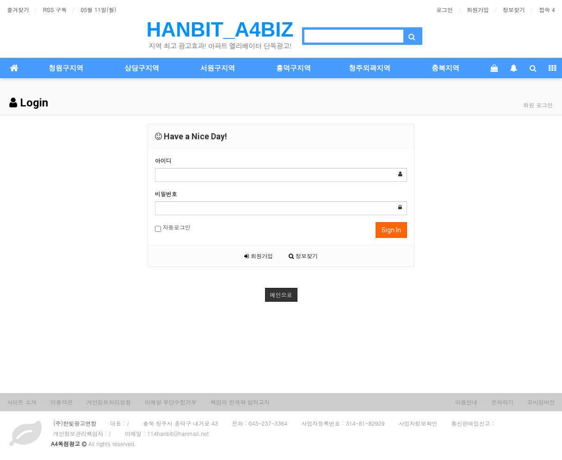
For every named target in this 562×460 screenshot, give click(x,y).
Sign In (391, 230)
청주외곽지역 (369, 68)
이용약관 (61, 402)
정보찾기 (514, 9)
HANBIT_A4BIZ (220, 29)
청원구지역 (66, 68)
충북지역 (445, 68)
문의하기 (502, 402)
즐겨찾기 (18, 9)
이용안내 (466, 402)
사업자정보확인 (418, 423)
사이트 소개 (22, 402)
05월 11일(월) (98, 9)
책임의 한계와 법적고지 (240, 402)
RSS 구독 (55, 9)
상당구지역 (141, 68)
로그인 (444, 9)
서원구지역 (217, 68)
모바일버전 (541, 402)
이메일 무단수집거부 (171, 402)
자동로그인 (173, 227)
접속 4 (547, 9)
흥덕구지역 (293, 68)
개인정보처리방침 (108, 402)
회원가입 (478, 9)
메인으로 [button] (281, 294)
